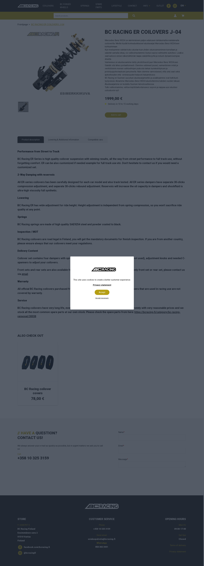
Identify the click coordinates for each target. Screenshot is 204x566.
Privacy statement (102, 285)
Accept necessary (102, 298)
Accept (102, 292)
